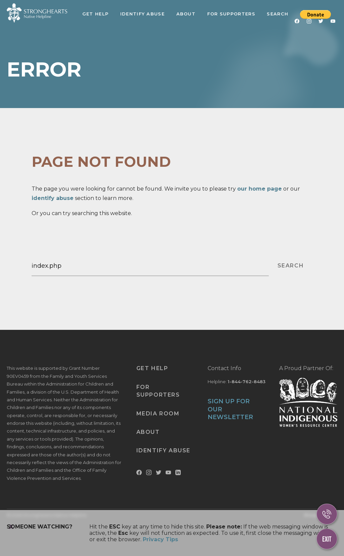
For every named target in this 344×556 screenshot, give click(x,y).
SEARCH (290, 265)
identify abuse (53, 198)
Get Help (95, 13)
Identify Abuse (142, 13)
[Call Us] (326, 514)
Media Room (158, 413)
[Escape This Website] (326, 538)
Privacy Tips (160, 539)
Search (277, 13)
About (186, 13)
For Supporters (231, 13)
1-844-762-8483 (246, 381)
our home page (259, 189)
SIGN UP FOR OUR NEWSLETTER (230, 409)
